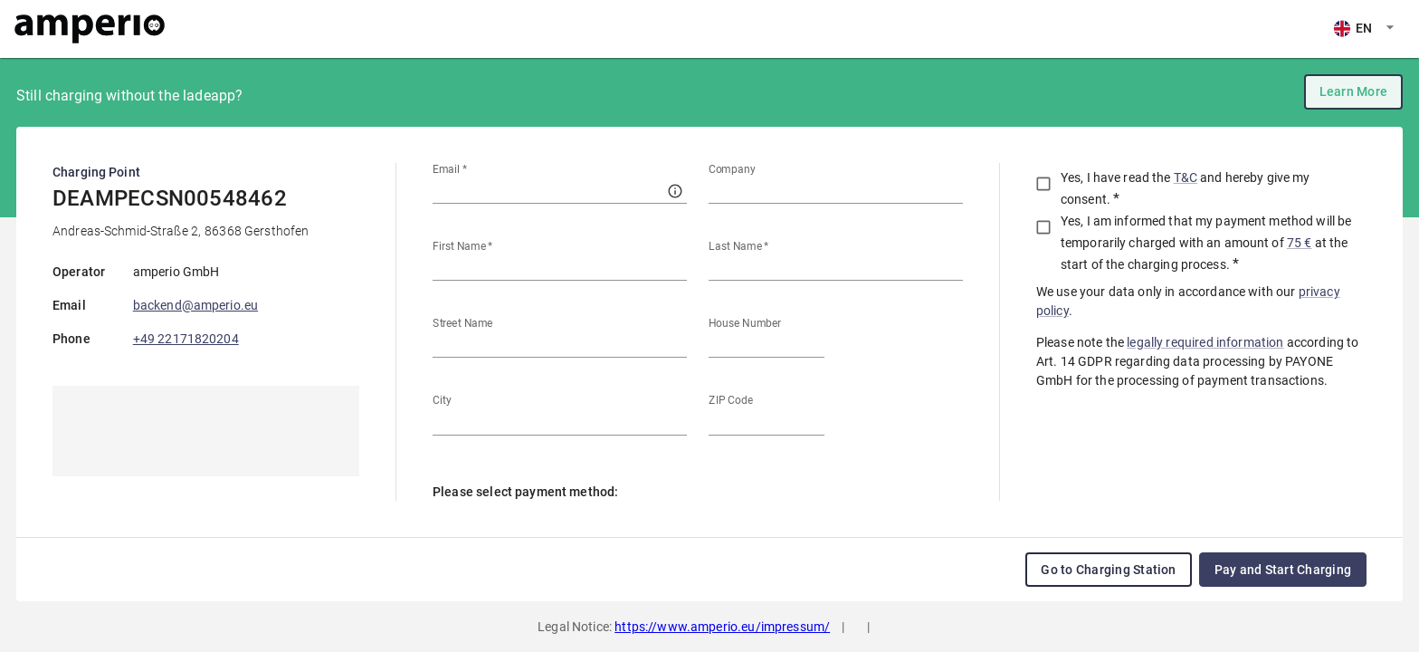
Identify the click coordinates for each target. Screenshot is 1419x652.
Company (732, 169)
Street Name (462, 323)
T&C (1185, 177)
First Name (463, 246)
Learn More (1353, 91)
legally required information (1205, 342)
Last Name (739, 246)
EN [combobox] (34, 28)
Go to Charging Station (1108, 569)
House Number (745, 323)
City (442, 400)
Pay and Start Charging (1282, 569)
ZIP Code (731, 400)
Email (450, 169)
